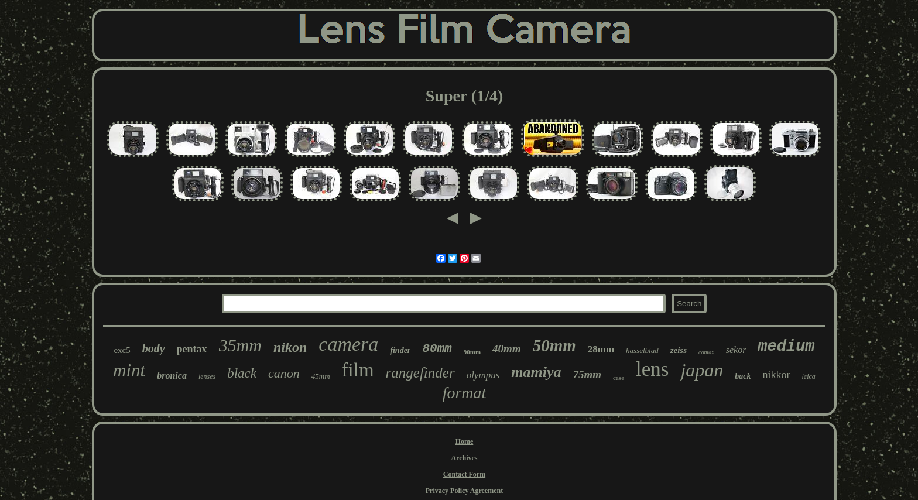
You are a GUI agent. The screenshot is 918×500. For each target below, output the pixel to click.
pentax (192, 349)
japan (701, 370)
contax (706, 352)
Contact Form (464, 474)
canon (284, 373)
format (465, 392)
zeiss (678, 350)
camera (348, 344)
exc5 (122, 350)
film (358, 370)
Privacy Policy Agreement (464, 491)
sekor (736, 350)
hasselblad (642, 350)
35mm (240, 345)
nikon (290, 347)
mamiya (536, 372)
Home (464, 441)
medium (786, 346)
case (618, 377)
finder (400, 350)
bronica (172, 376)
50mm (554, 345)
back (743, 376)
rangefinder (420, 373)
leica (809, 376)
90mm (472, 351)
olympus (483, 375)
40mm (506, 349)
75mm (587, 374)
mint (129, 370)
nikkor (776, 375)
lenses (206, 376)
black (241, 373)
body (153, 348)
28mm (601, 349)
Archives (464, 458)
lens (652, 369)
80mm (436, 348)
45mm (320, 376)
